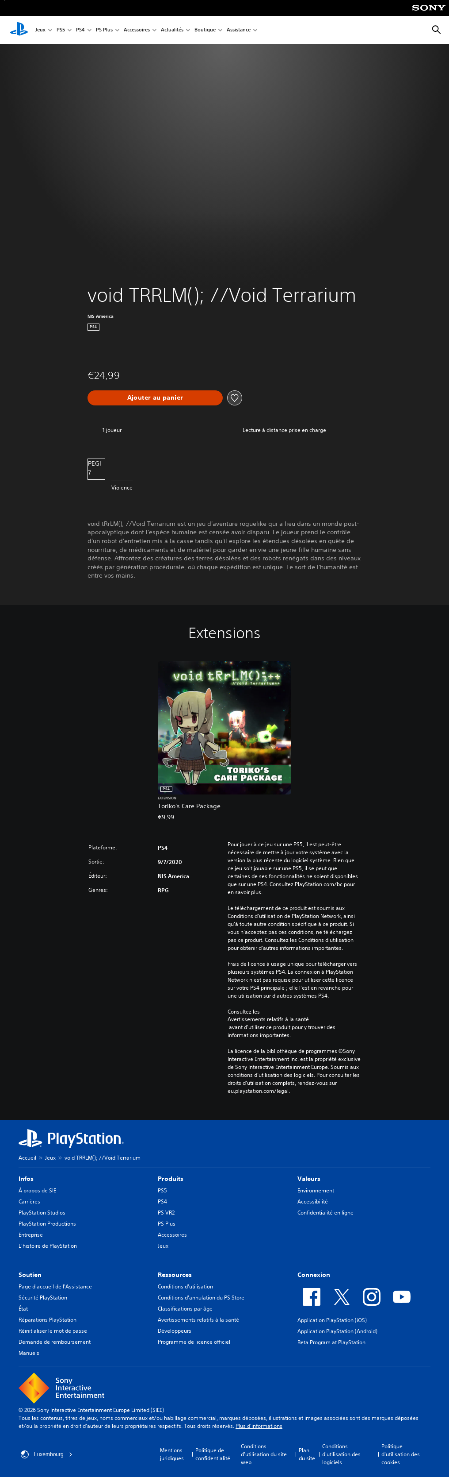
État (23, 1308)
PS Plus (104, 30)
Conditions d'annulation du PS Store (201, 1297)
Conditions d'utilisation (185, 1286)
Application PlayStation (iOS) (332, 1320)
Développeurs (174, 1330)
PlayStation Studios (42, 1212)
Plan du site (307, 1454)
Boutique (205, 30)
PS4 (80, 30)
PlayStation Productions (47, 1223)
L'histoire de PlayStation (48, 1245)
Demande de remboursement (55, 1342)
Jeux (40, 30)
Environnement (315, 1190)
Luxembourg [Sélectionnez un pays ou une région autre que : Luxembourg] (47, 1454)
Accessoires (137, 30)
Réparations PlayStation (47, 1319)
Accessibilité (312, 1201)
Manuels (29, 1353)
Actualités (172, 30)
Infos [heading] (26, 1179)
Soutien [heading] (30, 1275)
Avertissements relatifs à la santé (268, 1019)
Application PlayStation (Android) (337, 1331)
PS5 (61, 30)
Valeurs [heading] (308, 1179)
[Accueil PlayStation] (19, 30)
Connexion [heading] (313, 1275)
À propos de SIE (37, 1190)
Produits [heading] (170, 1179)
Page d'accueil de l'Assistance (55, 1286)
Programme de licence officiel (194, 1342)
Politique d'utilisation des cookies (400, 1454)
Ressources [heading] (175, 1275)
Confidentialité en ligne (325, 1212)
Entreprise (31, 1234)
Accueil (27, 1157)
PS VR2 (166, 1212)
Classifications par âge (185, 1308)
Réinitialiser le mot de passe (53, 1330)
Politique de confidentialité (212, 1454)
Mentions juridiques (172, 1454)
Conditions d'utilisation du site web (264, 1454)
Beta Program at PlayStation (331, 1342)
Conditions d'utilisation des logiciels (341, 1454)
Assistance (239, 30)
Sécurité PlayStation (43, 1297)
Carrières (29, 1201)
